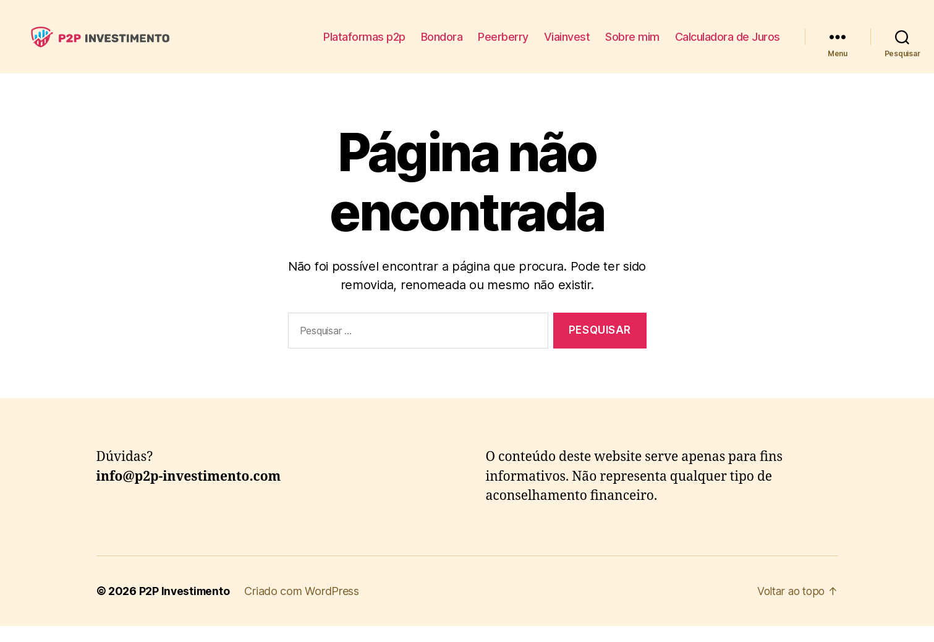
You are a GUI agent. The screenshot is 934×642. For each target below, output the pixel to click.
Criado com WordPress (303, 607)
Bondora (442, 44)
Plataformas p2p (364, 44)
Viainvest (567, 44)
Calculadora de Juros (727, 44)
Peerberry (503, 44)
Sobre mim (632, 44)
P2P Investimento (185, 607)
